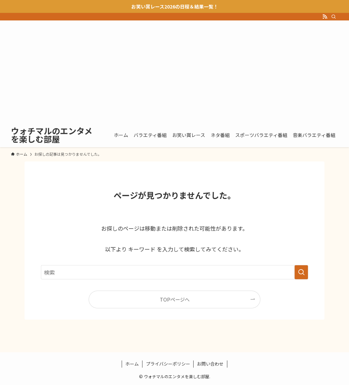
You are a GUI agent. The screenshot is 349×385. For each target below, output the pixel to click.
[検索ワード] (174, 272)
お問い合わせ (210, 363)
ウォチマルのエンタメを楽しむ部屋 (51, 135)
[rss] (324, 16)
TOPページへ (174, 299)
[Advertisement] (174, 71)
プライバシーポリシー (168, 363)
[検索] (333, 16)
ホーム (132, 363)
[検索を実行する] (301, 272)
